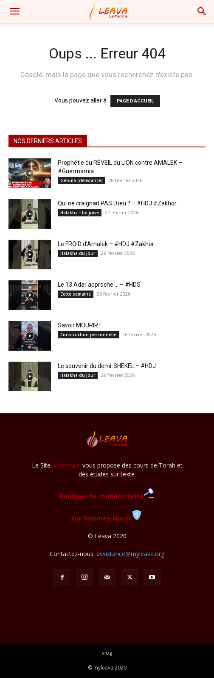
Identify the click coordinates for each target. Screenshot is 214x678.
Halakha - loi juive (79, 213)
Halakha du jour (77, 253)
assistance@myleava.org (130, 554)
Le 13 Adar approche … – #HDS (99, 284)
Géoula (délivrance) (81, 180)
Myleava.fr (66, 465)
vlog (107, 652)
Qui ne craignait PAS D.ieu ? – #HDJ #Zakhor (117, 203)
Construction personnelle (88, 335)
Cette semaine (75, 294)
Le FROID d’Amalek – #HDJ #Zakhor (106, 244)
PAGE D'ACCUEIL (135, 101)
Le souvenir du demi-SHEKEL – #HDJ (107, 366)
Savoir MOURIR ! (79, 325)
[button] (14, 11)
